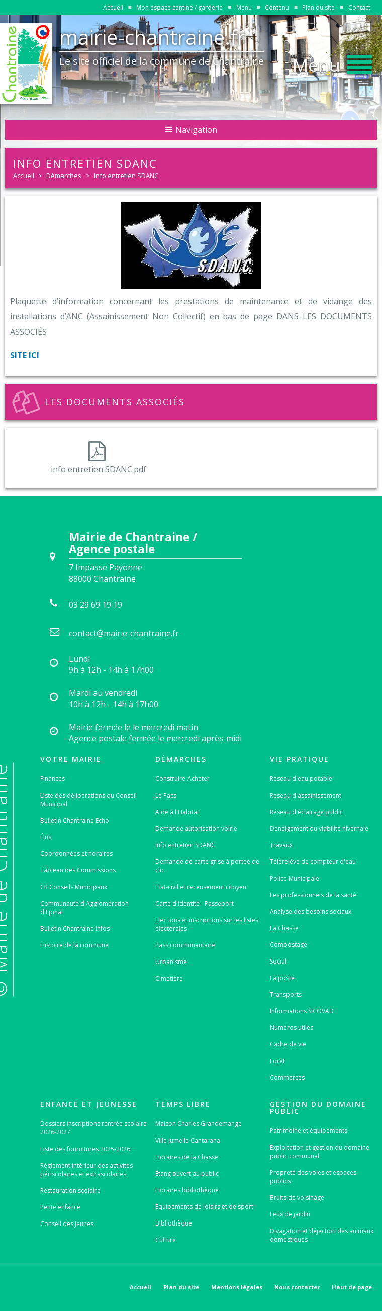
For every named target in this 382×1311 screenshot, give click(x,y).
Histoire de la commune (74, 945)
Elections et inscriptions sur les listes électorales (206, 924)
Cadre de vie (288, 1044)
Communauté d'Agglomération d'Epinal (84, 907)
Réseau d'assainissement (305, 795)
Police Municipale (294, 878)
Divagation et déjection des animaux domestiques (321, 1235)
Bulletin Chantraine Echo (74, 820)
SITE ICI (24, 355)
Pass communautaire (185, 945)
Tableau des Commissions (78, 870)
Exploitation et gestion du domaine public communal (319, 1151)
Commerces (287, 1077)
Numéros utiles (291, 1027)
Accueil (113, 7)
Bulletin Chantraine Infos (75, 928)
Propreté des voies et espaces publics (313, 1176)
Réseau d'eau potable (301, 778)
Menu (244, 7)
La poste (282, 978)
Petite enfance (60, 1207)
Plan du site (318, 7)
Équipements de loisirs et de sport (204, 1206)
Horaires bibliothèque (187, 1190)
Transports (286, 994)
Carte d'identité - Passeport (194, 903)
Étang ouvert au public (187, 1173)
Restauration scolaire (70, 1190)
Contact (359, 7)
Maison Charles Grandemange (198, 1123)
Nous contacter (297, 1287)
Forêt (277, 1061)
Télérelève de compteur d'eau (313, 861)
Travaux (281, 845)
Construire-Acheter (182, 778)
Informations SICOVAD (302, 1011)
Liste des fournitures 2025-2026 (85, 1149)
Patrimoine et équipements (308, 1130)
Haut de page (352, 1287)
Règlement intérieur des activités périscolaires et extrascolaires (86, 1169)
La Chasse (284, 928)
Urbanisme (171, 961)
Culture (165, 1240)
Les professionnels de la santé (313, 895)
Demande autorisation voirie (196, 828)
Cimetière (169, 978)
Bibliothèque (173, 1223)
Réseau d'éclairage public (306, 812)
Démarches (63, 175)
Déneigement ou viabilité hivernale (319, 828)
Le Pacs (165, 795)
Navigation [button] (191, 129)
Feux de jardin (290, 1214)
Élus (45, 837)
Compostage (288, 944)
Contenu (277, 7)
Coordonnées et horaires (76, 853)
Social (278, 961)
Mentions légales (236, 1287)
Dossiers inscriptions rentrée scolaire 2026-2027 (93, 1128)
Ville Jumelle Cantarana (187, 1140)
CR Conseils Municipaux (73, 887)
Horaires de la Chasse (186, 1157)
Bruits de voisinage (297, 1197)
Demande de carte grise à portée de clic (207, 866)
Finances (52, 778)
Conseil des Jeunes (66, 1223)
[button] (332, 62)
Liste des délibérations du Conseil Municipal (88, 799)
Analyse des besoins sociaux (310, 911)
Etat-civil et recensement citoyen (200, 887)
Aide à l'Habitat (177, 812)
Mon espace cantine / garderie (179, 7)
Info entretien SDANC (126, 175)
